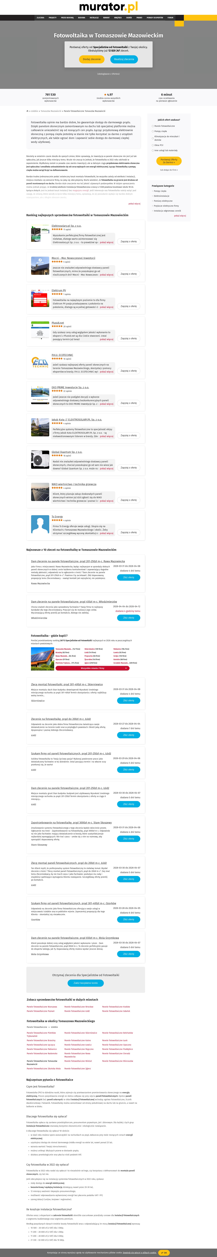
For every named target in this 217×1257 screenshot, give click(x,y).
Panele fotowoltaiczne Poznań (40, 1012)
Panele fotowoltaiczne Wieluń (78, 1062)
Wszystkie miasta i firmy (93, 669)
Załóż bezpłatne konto (86, 984)
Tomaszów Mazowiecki (51, 112)
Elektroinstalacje (161, 197)
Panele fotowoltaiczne (37, 1028)
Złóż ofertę (128, 579)
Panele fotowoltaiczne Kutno (77, 1042)
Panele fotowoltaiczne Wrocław (78, 1008)
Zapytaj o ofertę (129, 243)
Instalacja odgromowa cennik (167, 212)
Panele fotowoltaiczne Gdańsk (116, 1012)
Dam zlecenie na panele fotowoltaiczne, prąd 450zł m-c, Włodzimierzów (74, 603)
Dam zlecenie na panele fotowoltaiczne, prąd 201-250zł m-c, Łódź (70, 789)
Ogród (112, 19)
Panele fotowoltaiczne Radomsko (42, 1055)
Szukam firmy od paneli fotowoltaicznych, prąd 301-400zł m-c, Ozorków (73, 904)
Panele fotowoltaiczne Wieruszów (117, 1062)
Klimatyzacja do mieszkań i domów (166, 140)
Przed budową (61, 19)
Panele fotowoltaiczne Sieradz (116, 1055)
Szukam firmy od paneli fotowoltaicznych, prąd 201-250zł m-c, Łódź (71, 755)
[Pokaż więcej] (105, 243)
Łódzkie (34, 112)
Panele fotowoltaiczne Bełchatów (117, 1034)
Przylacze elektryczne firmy (166, 207)
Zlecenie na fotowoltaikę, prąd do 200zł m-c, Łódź (61, 720)
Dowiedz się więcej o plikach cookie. (139, 1252)
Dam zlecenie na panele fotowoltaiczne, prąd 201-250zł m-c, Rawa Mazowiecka (78, 562)
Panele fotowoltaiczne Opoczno (116, 1046)
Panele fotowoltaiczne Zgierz (77, 1070)
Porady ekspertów (133, 19)
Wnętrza (103, 19)
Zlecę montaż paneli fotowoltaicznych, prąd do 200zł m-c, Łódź (69, 864)
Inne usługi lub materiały (164, 152)
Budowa (73, 19)
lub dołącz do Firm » (169, 171)
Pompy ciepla (160, 192)
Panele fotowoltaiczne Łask (114, 1042)
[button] (134, 205)
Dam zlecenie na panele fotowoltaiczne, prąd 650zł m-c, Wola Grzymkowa (75, 939)
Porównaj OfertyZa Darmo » (169, 162)
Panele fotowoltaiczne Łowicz (77, 1046)
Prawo (119, 19)
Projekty (49, 19)
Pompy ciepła (159, 133)
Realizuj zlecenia (124, 60)
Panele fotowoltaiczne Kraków (116, 1008)
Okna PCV (157, 146)
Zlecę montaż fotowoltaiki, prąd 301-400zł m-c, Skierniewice (67, 686)
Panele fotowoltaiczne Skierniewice (80, 1034)
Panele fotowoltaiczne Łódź (77, 1012)
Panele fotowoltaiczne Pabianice (42, 1050)
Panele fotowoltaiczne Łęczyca (41, 1046)
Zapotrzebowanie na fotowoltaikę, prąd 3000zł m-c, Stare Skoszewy (71, 824)
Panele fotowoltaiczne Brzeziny (41, 1042)
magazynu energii (81, 192)
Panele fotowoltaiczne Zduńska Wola (44, 1070)
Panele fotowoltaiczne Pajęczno (79, 1050)
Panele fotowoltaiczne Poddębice (117, 1050)
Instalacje (83, 19)
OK (164, 1253)
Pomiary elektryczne (163, 202)
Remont (93, 19)
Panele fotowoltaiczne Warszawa (42, 1008)
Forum (146, 19)
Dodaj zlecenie (92, 60)
